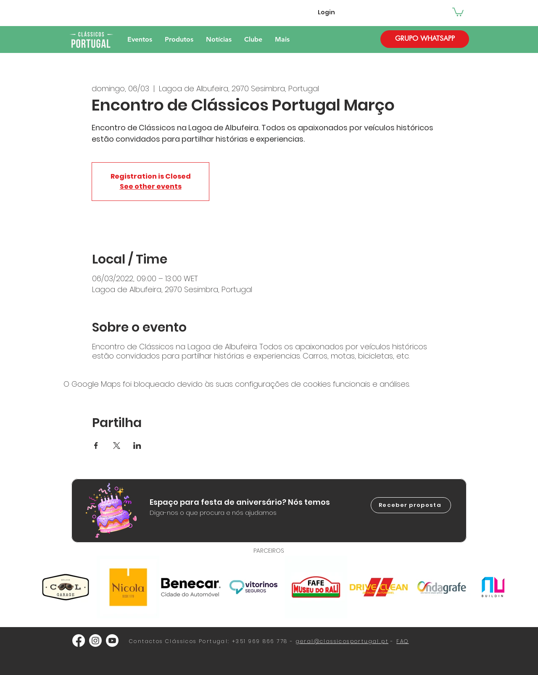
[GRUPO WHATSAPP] (424, 39)
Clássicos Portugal (196, 641)
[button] (458, 11)
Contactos (146, 641)
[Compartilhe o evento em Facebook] (96, 445)
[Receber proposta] (411, 505)
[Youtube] (112, 640)
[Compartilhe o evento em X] (117, 445)
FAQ (402, 641)
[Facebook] (78, 640)
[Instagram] (95, 640)
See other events (151, 186)
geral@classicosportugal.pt (342, 641)
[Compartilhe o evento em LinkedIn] (137, 445)
